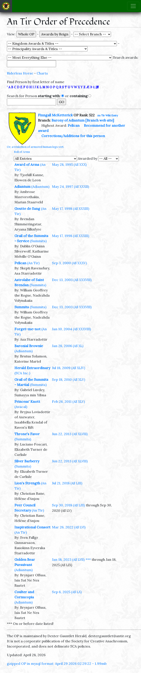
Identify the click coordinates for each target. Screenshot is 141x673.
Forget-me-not (27, 329)
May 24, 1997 (70, 186)
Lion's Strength (27, 483)
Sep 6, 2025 (67, 592)
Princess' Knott (27, 401)
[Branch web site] (99, 120)
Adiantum (22, 186)
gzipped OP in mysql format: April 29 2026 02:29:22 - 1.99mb (57, 663)
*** (88, 559)
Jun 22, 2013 (70, 434)
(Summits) (38, 241)
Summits (21, 307)
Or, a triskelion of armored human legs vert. (35, 147)
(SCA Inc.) (22, 373)
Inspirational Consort (32, 527)
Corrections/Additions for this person (73, 136)
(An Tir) (33, 263)
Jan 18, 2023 (68, 559)
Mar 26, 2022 (69, 527)
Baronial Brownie (28, 346)
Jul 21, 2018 (67, 483)
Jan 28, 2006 (67, 346)
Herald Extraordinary (32, 368)
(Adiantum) (40, 186)
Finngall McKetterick (55, 115)
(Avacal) (20, 406)
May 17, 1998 (70, 208)
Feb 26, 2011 (68, 401)
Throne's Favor (27, 434)
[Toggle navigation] (133, 6)
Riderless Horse (20, 73)
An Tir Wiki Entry (107, 115)
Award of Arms (26, 164)
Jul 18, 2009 (68, 368)
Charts (42, 73)
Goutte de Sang (27, 208)
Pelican (74, 125)
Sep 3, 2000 (69, 263)
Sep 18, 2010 (68, 379)
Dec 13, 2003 (72, 280)
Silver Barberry (26, 461)
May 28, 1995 (69, 164)
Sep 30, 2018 (68, 505)
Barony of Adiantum (68, 120)
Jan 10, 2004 (71, 329)
